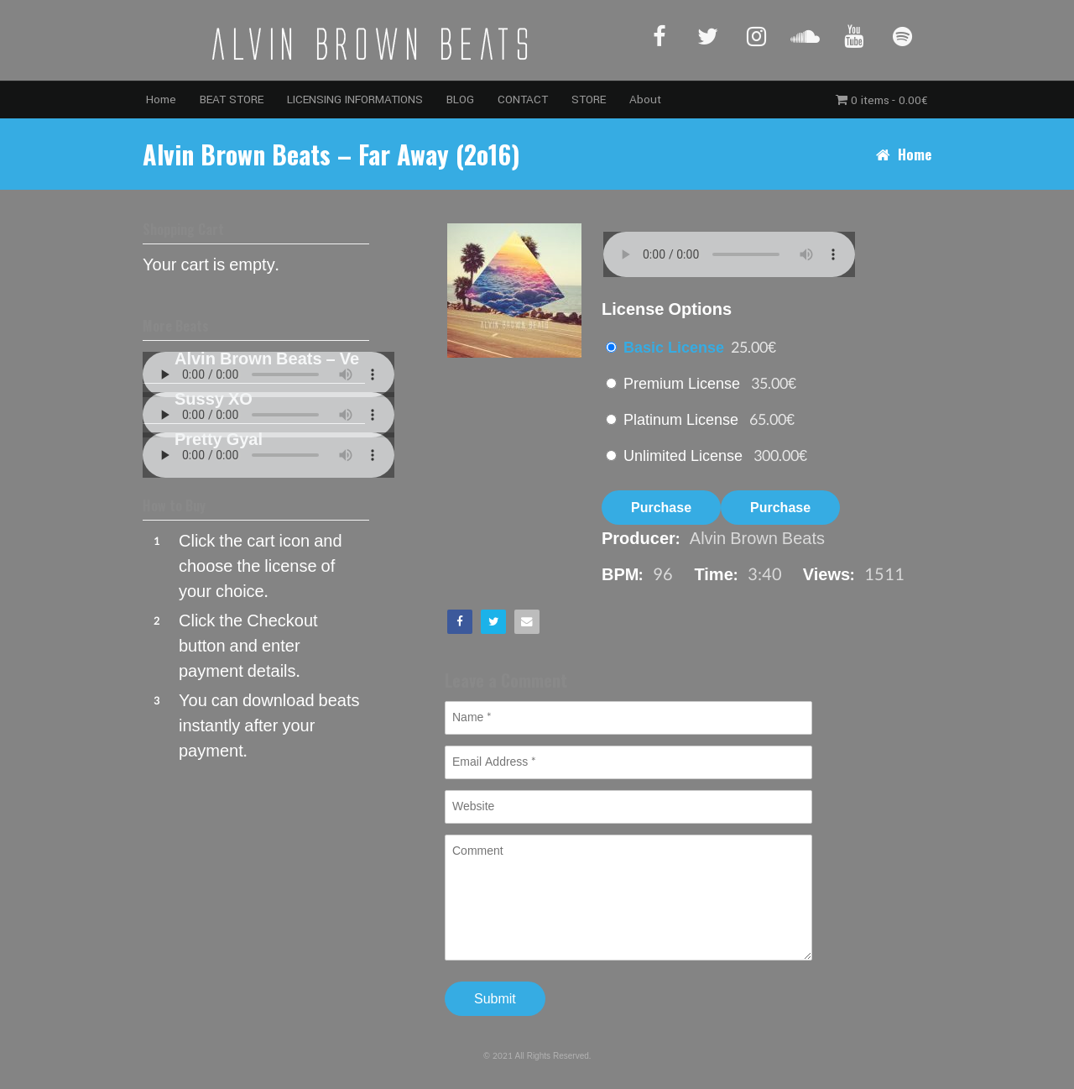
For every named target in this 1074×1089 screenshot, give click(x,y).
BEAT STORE (231, 99)
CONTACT (523, 99)
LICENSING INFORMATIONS (355, 99)
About (645, 99)
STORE (588, 99)
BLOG (460, 99)
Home (161, 99)
